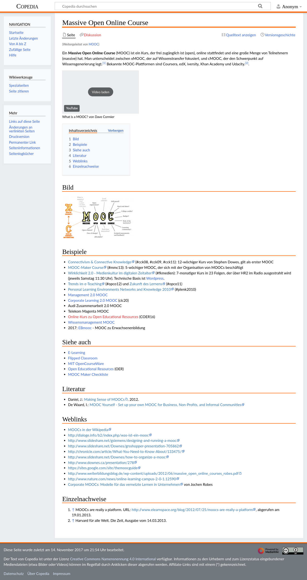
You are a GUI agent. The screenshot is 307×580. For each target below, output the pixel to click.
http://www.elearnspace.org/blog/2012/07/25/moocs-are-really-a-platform (192, 509)
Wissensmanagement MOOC (91, 322)
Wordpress (155, 278)
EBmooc (85, 328)
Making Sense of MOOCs (104, 399)
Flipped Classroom (82, 358)
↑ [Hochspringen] (73, 509)
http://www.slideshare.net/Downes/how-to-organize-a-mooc (117, 457)
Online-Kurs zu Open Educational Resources (103, 317)
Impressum (62, 573)
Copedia (27, 6)
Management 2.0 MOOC (88, 295)
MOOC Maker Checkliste (88, 374)
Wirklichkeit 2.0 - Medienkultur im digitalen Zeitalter (110, 273)
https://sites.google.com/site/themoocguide (103, 468)
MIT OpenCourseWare (86, 363)
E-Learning (76, 352)
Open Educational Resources (91, 369)
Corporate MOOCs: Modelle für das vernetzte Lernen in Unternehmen (124, 484)
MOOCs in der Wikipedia (88, 429)
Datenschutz (14, 573)
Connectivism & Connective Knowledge (99, 262)
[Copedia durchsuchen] (163, 6)
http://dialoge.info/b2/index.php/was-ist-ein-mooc (108, 435)
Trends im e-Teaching (84, 284)
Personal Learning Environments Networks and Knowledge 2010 (119, 289)
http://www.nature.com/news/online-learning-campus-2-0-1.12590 (122, 479)
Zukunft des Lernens (146, 284)
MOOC (94, 44)
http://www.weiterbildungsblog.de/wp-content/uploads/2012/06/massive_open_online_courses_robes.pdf (153, 473)
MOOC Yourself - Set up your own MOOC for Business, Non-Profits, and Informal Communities (165, 404)
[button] (100, 92)
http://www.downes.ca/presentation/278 (101, 462)
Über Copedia (38, 573)
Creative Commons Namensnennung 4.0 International (113, 559)
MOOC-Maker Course (85, 267)
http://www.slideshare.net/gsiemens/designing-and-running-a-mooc (122, 440)
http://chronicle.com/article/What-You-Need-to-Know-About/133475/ (125, 451)
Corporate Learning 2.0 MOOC (93, 300)
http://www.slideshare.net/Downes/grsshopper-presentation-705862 (123, 446)
